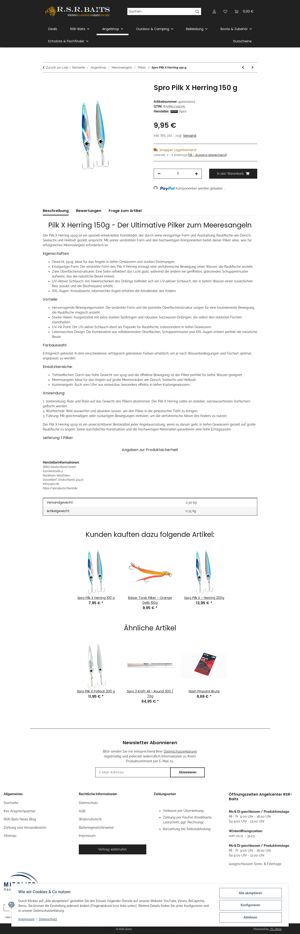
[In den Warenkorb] (46, 81)
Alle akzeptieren (249, 893)
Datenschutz (49, 920)
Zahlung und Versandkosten (25, 827)
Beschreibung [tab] (56, 210)
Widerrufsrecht (90, 819)
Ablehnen (250, 917)
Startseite (11, 803)
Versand (189, 135)
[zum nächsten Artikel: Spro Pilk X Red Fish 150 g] (252, 67)
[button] (214, 11)
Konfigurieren (250, 905)
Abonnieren (187, 772)
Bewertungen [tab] (88, 210)
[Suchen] (160, 12)
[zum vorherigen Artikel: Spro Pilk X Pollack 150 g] (243, 67)
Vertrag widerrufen (112, 849)
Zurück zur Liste (57, 67)
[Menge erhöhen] (196, 173)
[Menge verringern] (159, 173)
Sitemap (10, 835)
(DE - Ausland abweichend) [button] (207, 155)
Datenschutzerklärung (180, 751)
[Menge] (178, 173)
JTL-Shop (275, 929)
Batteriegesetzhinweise (96, 827)
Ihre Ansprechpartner (20, 811)
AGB (82, 811)
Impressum (27, 920)
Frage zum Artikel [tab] (125, 210)
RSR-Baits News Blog (20, 819)
